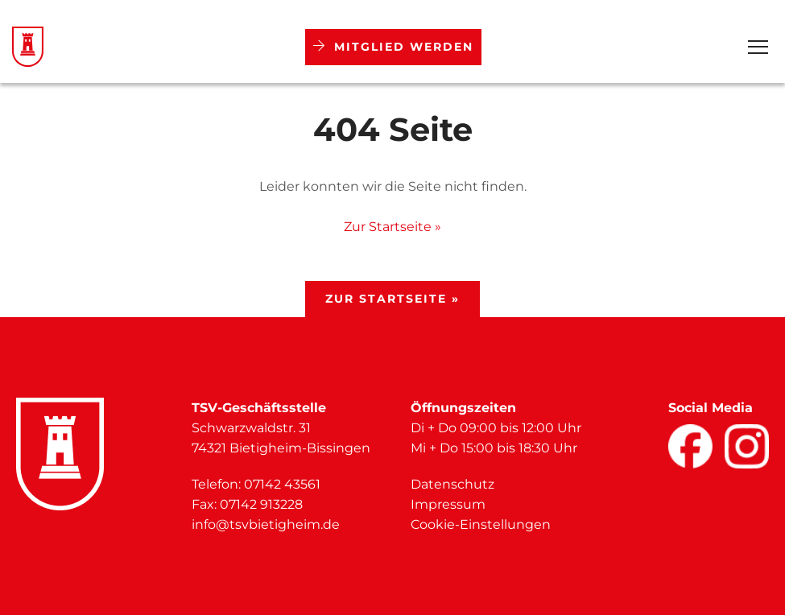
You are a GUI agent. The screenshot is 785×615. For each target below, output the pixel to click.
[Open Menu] (758, 47)
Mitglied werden (393, 46)
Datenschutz (452, 484)
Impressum (448, 504)
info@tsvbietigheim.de (266, 524)
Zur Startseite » (392, 226)
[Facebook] (690, 446)
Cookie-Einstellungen (481, 524)
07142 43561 (282, 484)
